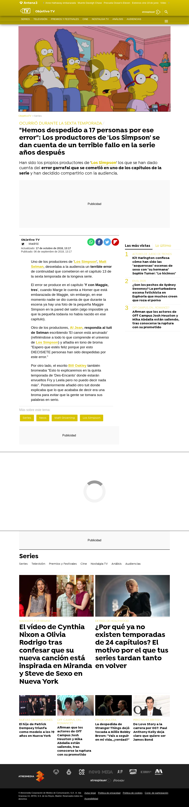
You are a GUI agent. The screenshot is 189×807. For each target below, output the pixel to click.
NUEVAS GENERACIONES (36, 720)
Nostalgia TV (100, 21)
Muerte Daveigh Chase (90, 2)
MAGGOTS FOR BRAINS (35, 621)
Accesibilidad (91, 798)
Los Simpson (91, 418)
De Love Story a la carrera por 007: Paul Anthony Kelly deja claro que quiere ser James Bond (150, 732)
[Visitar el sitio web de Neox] (81, 772)
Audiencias (134, 21)
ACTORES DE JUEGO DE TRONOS (152, 254)
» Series (37, 116)
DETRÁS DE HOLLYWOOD (112, 621)
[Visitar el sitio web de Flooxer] (118, 780)
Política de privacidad (109, 793)
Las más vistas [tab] (137, 246)
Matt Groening (64, 418)
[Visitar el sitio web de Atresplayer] (100, 780)
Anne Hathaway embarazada (60, 2)
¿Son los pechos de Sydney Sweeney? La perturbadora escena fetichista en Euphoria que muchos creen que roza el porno (154, 292)
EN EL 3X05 (139, 281)
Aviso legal (90, 793)
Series (25, 21)
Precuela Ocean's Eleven (117, 2)
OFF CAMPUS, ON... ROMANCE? (150, 307)
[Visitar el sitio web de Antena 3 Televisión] (56, 772)
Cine (85, 21)
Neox (43, 418)
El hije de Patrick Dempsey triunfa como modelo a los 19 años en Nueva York (36, 730)
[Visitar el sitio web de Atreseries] (120, 772)
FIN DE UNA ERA (105, 720)
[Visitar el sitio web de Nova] (94, 772)
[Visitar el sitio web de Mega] (107, 772)
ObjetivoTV (24, 116)
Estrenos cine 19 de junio (145, 2)
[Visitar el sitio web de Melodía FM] (158, 772)
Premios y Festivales (65, 21)
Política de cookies (132, 793)
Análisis (117, 21)
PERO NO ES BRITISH (147, 720)
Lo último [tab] (163, 246)
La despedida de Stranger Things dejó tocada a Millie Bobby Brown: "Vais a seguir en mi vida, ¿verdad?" (112, 732)
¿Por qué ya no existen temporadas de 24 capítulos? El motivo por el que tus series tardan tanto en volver (131, 646)
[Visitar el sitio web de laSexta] (68, 772)
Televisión (40, 21)
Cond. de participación (156, 793)
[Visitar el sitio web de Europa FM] (146, 772)
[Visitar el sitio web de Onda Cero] (133, 772)
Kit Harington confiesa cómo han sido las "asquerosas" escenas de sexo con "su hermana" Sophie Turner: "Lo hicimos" (154, 266)
